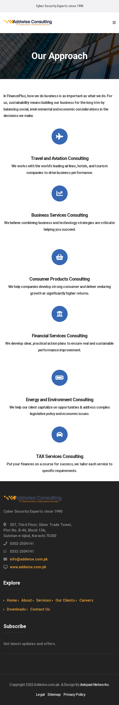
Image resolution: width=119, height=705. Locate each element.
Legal (40, 694)
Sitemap (53, 694)
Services (43, 600)
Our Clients (65, 600)
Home (12, 600)
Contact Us (40, 609)
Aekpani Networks (94, 684)
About (26, 600)
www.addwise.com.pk (28, 567)
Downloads (16, 609)
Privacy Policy (74, 694)
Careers (86, 600)
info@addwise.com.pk (29, 559)
